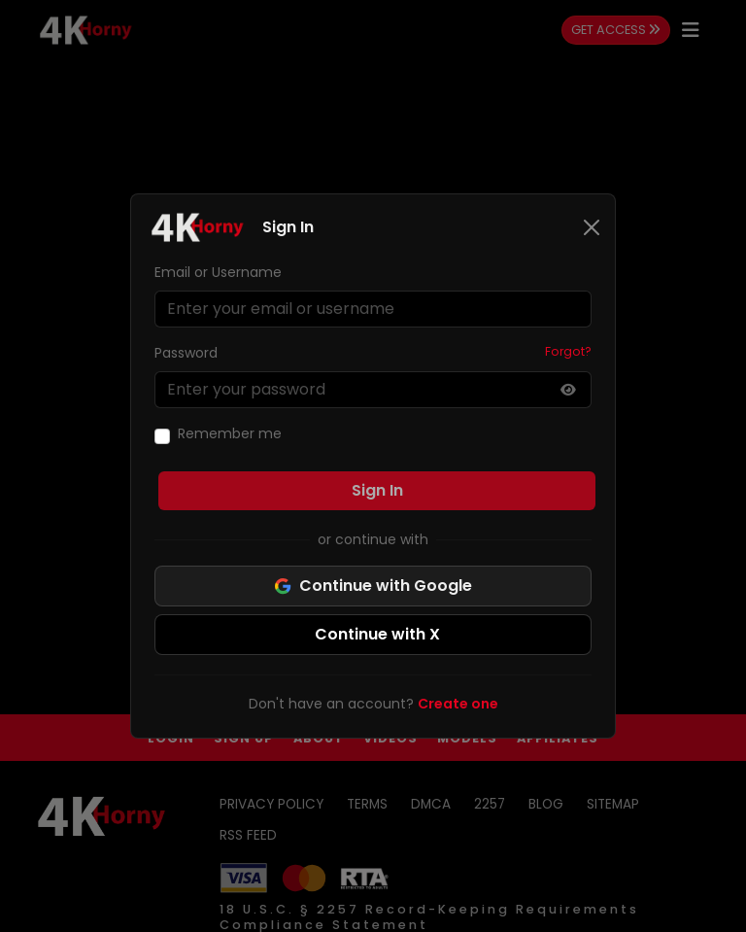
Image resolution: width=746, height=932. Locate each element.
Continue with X (377, 634)
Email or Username (218, 272)
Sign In (377, 490)
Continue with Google (373, 585)
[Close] (591, 227)
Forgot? (568, 351)
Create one (458, 703)
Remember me (230, 433)
